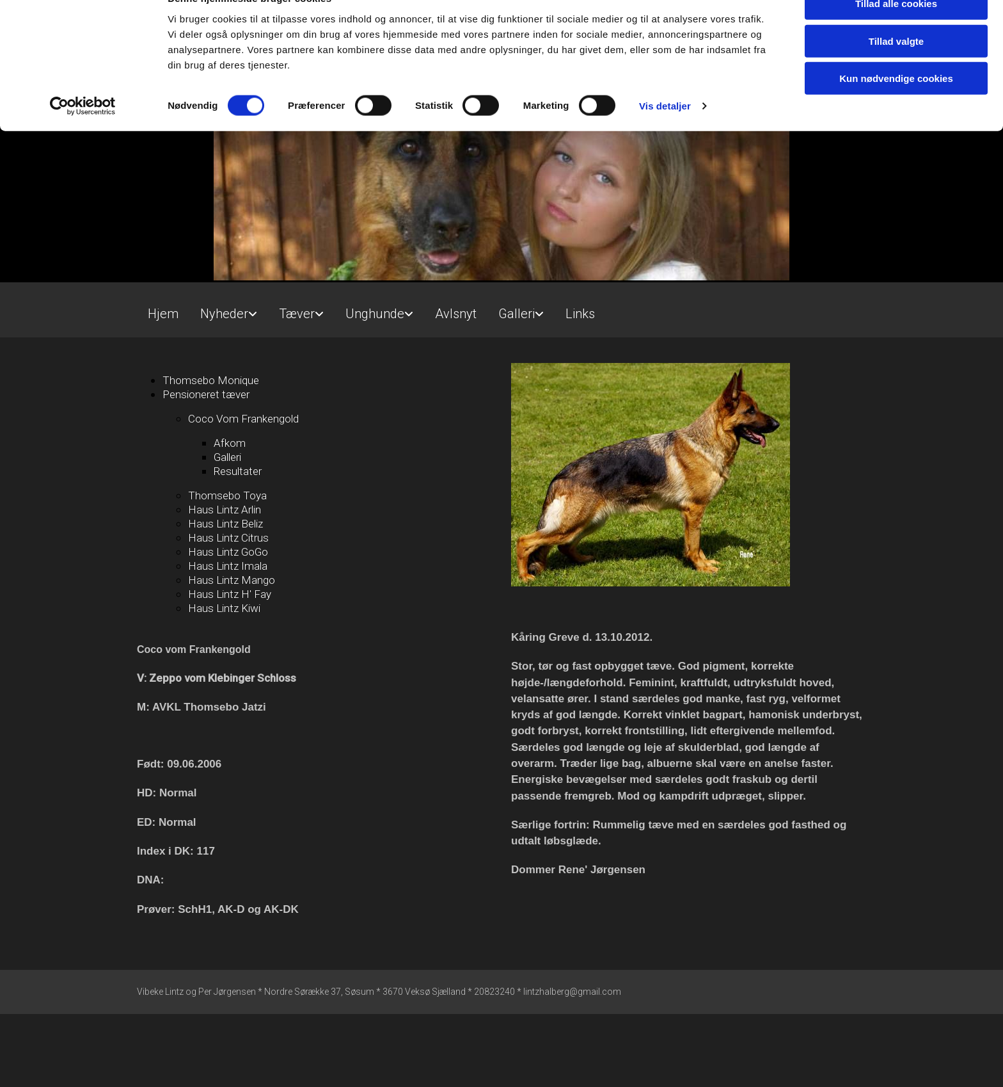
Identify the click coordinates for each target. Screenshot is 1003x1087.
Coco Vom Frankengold (243, 418)
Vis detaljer (665, 134)
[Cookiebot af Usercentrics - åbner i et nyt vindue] (83, 134)
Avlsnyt (456, 313)
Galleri (516, 313)
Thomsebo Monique (210, 380)
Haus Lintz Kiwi (224, 608)
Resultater (238, 471)
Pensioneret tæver (205, 394)
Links (580, 313)
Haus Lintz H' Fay (229, 594)
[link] (228, 308)
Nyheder (224, 313)
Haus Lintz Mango (231, 580)
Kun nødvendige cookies (896, 106)
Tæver (297, 313)
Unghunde (374, 313)
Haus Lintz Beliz (225, 523)
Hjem (163, 313)
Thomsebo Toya (227, 495)
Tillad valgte (896, 69)
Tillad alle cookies (896, 31)
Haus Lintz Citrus (228, 537)
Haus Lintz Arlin (224, 509)
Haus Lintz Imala (227, 566)
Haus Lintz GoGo (228, 551)
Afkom (230, 443)
